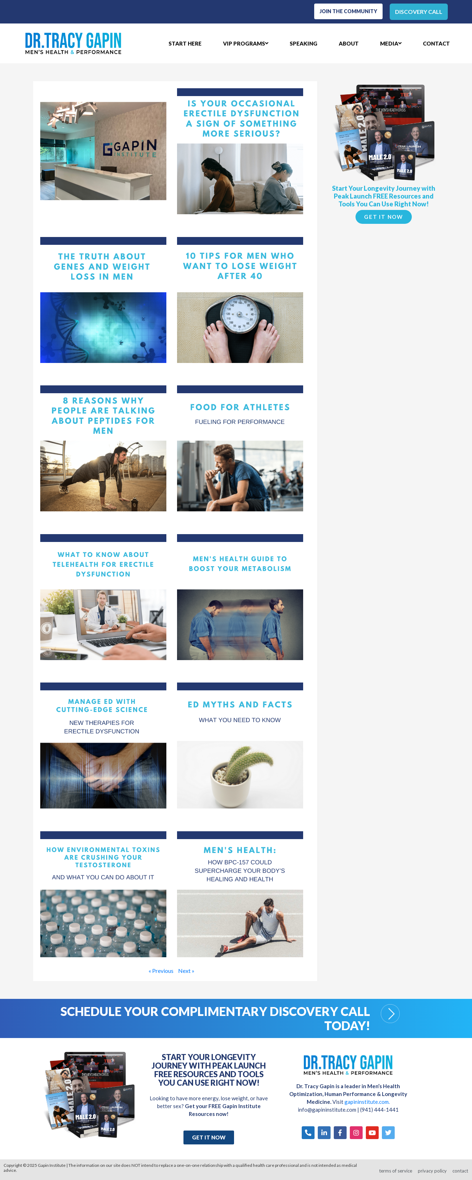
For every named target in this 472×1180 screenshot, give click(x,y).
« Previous (161, 968)
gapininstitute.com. (367, 1100)
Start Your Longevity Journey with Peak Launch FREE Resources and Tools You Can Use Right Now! (383, 194)
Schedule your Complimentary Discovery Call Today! (215, 1016)
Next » (186, 968)
